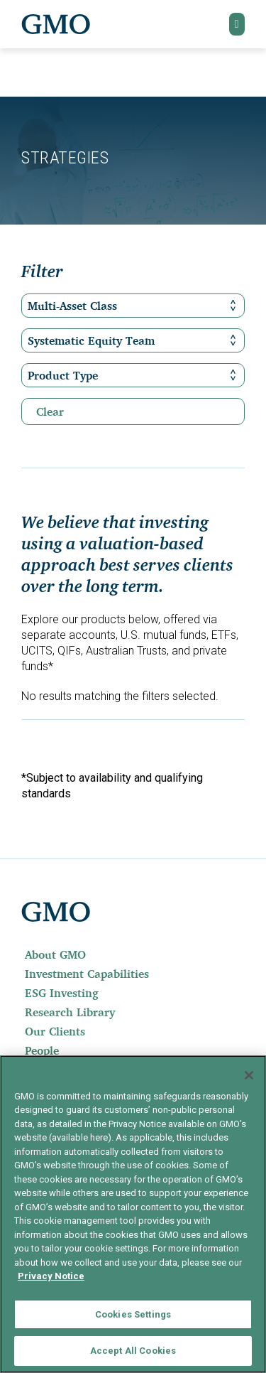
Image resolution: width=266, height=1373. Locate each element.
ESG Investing (62, 993)
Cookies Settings (133, 1314)
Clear (50, 411)
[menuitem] (133, 954)
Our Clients (55, 1031)
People (42, 1050)
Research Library (70, 1012)
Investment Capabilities (87, 974)
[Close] (249, 1075)
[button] (237, 24)
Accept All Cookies (133, 1350)
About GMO (55, 954)
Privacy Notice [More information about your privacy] (51, 1276)
